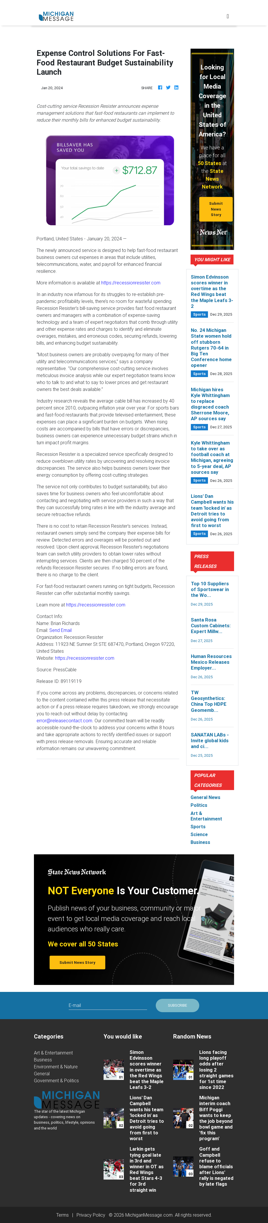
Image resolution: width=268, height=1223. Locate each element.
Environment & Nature (56, 1067)
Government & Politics (56, 1080)
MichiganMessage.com (149, 1215)
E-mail (75, 1005)
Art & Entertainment (53, 1053)
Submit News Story (216, 209)
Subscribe (177, 1005)
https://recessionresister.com (130, 283)
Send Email (60, 630)
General (42, 1073)
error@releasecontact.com (64, 720)
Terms (62, 1215)
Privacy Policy (91, 1215)
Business (43, 1060)
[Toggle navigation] (227, 16)
